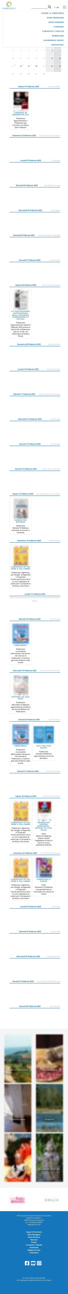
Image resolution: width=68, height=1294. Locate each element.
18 (21, 66)
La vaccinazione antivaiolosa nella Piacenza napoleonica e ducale (20, 315)
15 (52, 58)
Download (58, 36)
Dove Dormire (56, 22)
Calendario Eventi (53, 40)
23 (60, 66)
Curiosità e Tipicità (53, 31)
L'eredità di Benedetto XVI (20, 114)
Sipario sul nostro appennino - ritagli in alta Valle (43, 826)
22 (52, 66)
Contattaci (57, 45)
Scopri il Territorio (52, 13)
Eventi (34, 1242)
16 (60, 58)
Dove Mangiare (55, 18)
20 (36, 66)
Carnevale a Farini (44, 880)
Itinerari (59, 27)
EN (57, 7)
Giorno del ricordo (20, 521)
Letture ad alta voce (20, 698)
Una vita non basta (43, 747)
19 (28, 66)
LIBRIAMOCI (21, 645)
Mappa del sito (34, 1250)
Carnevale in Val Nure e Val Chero (20, 568)
